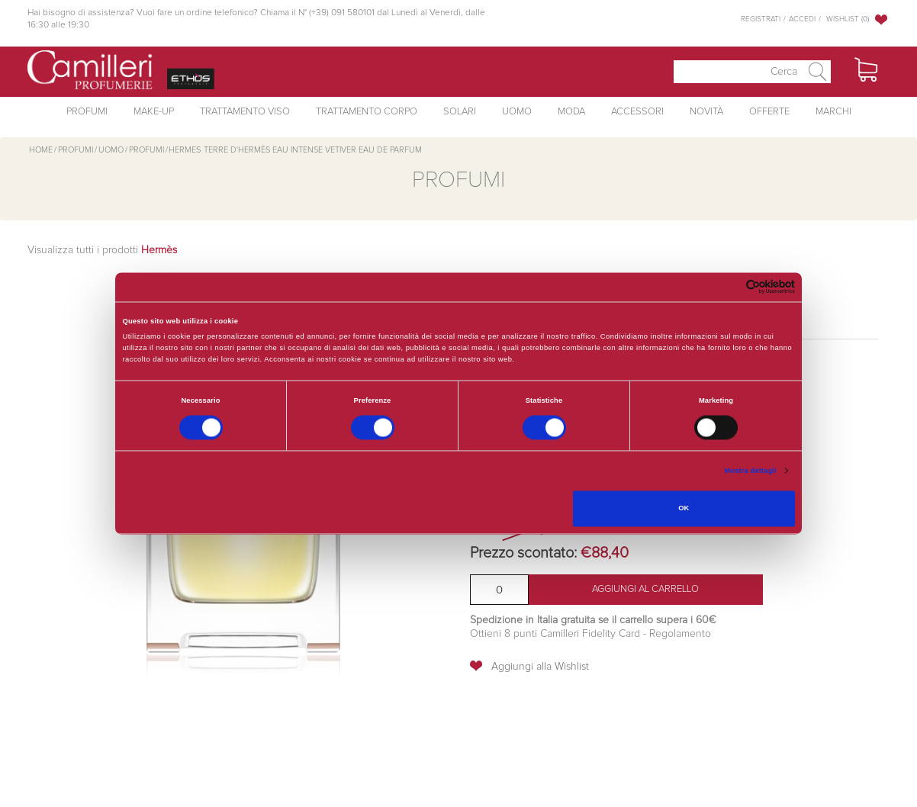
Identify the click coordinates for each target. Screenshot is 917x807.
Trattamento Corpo (366, 112)
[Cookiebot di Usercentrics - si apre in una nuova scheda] (728, 287)
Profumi (87, 112)
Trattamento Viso (245, 112)
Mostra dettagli (751, 470)
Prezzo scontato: (523, 553)
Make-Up (154, 112)
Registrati (760, 19)
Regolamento (678, 634)
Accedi (802, 19)
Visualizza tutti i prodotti (102, 250)
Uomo (517, 112)
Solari (459, 112)
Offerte (769, 112)
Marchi (833, 112)
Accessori (637, 112)
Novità (706, 112)
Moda (571, 112)
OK (683, 509)
